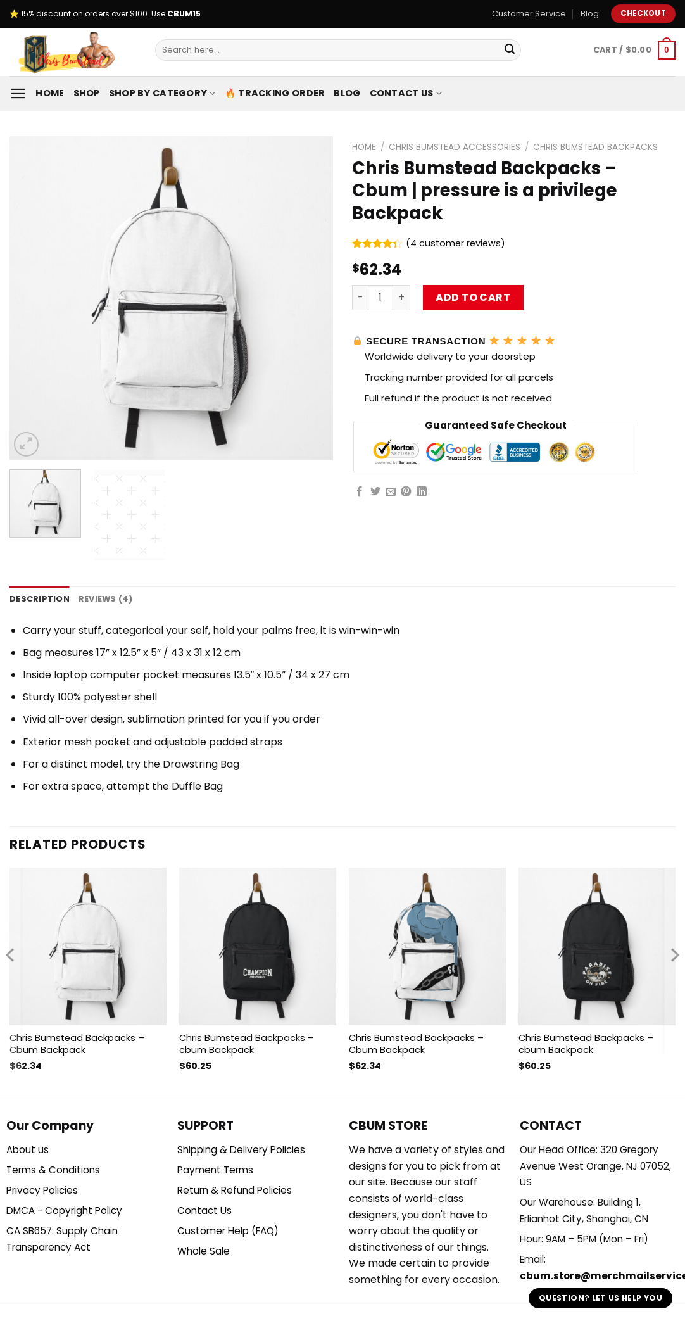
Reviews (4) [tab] (106, 598)
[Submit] (509, 50)
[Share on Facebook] (360, 492)
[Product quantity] (380, 297)
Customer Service (529, 13)
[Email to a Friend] (391, 492)
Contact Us (406, 93)
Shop (86, 93)
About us (27, 1149)
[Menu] (18, 93)
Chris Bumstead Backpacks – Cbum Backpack (76, 1044)
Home (49, 93)
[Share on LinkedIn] (422, 492)
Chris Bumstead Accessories (454, 147)
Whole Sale (203, 1251)
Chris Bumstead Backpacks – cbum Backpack (246, 1044)
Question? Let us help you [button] (600, 1298)
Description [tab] (39, 598)
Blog (590, 13)
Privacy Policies (42, 1190)
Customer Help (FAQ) (228, 1230)
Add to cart (473, 297)
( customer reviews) (455, 243)
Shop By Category (162, 93)
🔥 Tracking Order (275, 93)
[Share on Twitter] (375, 492)
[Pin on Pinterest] (406, 492)
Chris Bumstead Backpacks (595, 147)
